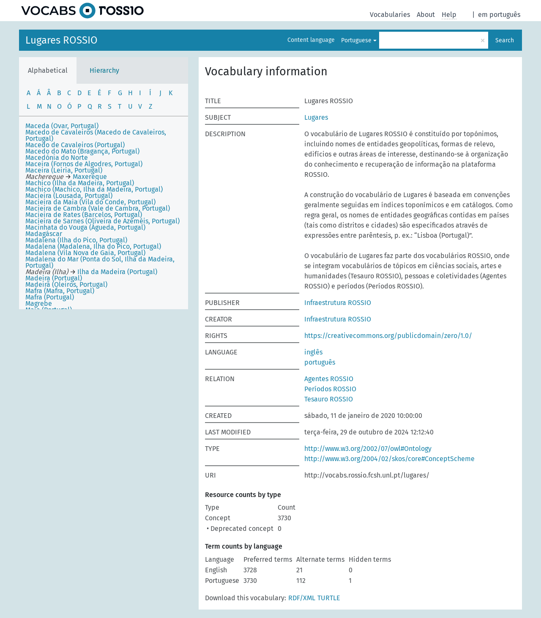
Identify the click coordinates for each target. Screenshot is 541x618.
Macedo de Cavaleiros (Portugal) (75, 145)
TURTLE (328, 598)
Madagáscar (43, 234)
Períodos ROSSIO (330, 389)
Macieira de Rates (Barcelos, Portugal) (83, 214)
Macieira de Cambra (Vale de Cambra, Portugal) (97, 208)
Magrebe (38, 303)
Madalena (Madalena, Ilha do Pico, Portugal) (93, 246)
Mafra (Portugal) (49, 297)
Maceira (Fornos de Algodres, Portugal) (83, 164)
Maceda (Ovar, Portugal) (61, 126)
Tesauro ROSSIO (328, 399)
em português (499, 15)
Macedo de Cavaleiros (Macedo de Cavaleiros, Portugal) (95, 135)
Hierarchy (104, 70)
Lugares (316, 117)
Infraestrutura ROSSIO (337, 303)
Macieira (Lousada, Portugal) (68, 195)
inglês (313, 352)
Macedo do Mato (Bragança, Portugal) (82, 151)
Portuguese (356, 40)
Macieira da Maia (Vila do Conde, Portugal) (90, 202)
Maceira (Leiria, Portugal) (63, 170)
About (426, 15)
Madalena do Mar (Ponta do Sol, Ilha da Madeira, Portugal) (100, 262)
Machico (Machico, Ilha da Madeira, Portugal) (94, 189)
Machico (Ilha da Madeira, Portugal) (79, 183)
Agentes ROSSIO (328, 379)
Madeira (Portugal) (53, 278)
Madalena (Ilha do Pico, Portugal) (76, 240)
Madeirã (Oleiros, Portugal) (66, 284)
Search (504, 40)
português (319, 362)
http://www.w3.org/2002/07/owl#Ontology (368, 449)
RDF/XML (301, 598)
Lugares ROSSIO (61, 40)
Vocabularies (390, 15)
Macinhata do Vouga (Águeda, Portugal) (85, 227)
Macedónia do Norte (56, 157)
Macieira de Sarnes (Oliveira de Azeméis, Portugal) (102, 221)
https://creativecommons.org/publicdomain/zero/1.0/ (388, 336)
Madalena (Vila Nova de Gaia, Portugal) (85, 253)
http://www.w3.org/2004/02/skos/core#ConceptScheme (389, 459)
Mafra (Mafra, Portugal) (59, 291)
